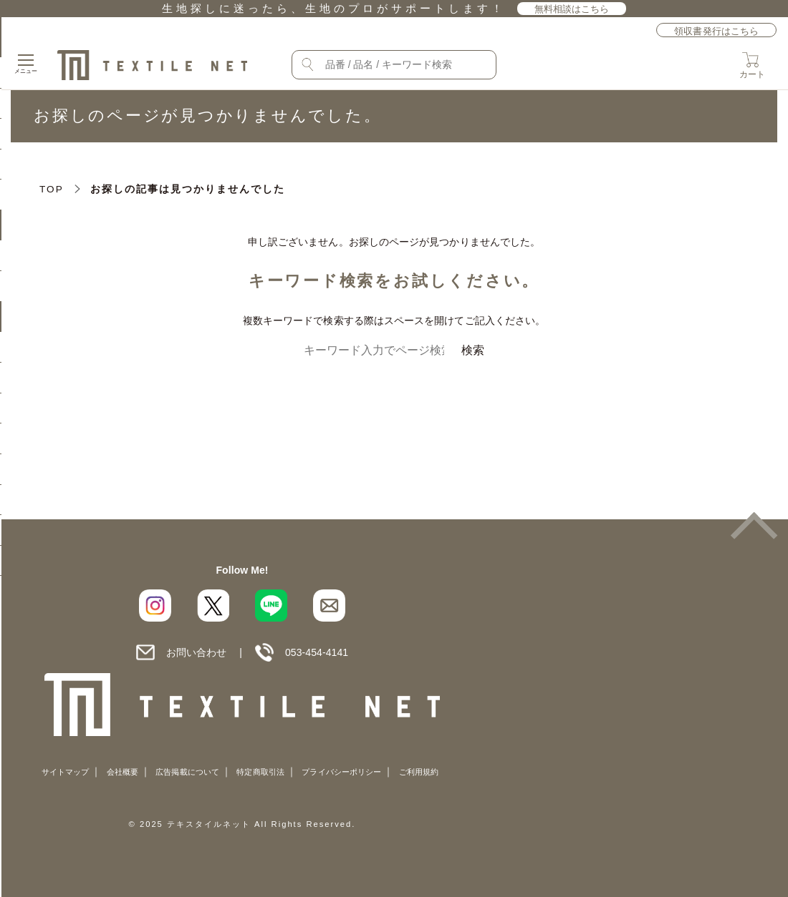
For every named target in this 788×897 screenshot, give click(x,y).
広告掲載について (187, 772)
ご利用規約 (418, 772)
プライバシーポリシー (341, 772)
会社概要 (122, 772)
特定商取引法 (260, 772)
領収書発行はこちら (716, 31)
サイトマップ (65, 772)
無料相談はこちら (572, 9)
